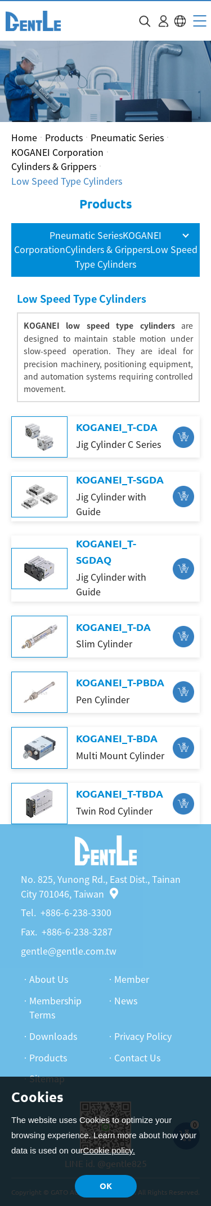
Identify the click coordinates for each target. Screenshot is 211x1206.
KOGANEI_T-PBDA (120, 682)
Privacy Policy (143, 1036)
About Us (48, 979)
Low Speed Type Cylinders (66, 181)
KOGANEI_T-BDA (117, 738)
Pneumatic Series (127, 137)
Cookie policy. (109, 1150)
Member (131, 979)
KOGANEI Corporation (57, 152)
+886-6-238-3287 (77, 931)
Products (64, 137)
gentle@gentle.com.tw (68, 950)
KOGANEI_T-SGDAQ (106, 551)
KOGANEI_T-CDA (117, 427)
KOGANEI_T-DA (113, 627)
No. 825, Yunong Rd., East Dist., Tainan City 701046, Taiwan (101, 886)
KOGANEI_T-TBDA (119, 793)
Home (24, 137)
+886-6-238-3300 (76, 912)
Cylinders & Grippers (53, 166)
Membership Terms (55, 1008)
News (125, 1000)
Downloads (53, 1036)
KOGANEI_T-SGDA (120, 479)
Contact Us (137, 1057)
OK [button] (106, 1186)
